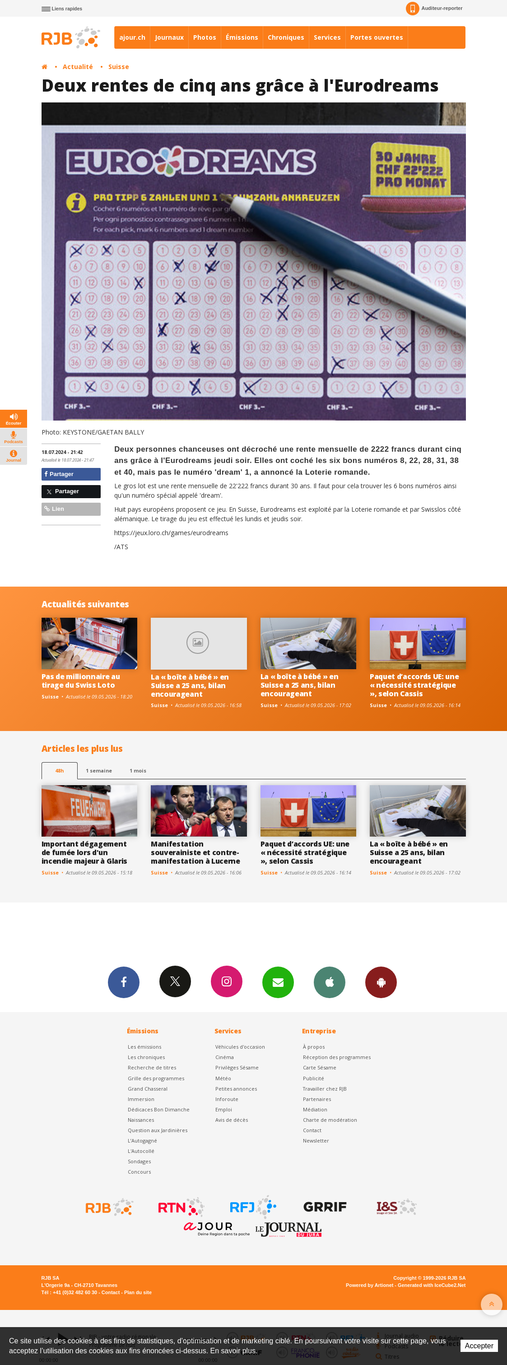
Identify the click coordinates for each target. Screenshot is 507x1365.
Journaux (169, 37)
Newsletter (316, 1140)
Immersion (141, 1099)
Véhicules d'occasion (240, 1047)
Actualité (78, 66)
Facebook (124, 982)
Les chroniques (146, 1057)
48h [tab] (59, 770)
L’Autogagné (142, 1140)
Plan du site (138, 1292)
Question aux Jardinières (157, 1130)
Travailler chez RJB (325, 1089)
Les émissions (144, 1047)
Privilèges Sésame (237, 1067)
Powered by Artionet (369, 1285)
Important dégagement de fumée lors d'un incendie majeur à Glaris (84, 852)
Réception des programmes (337, 1057)
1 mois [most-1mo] (138, 770)
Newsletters (278, 982)
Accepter (479, 1346)
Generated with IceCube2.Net (431, 1285)
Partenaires (317, 1099)
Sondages (139, 1161)
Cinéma (224, 1057)
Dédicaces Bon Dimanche (159, 1109)
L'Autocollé (141, 1151)
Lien (54, 508)
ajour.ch (132, 37)
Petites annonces (236, 1089)
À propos (314, 1047)
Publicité (313, 1078)
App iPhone (329, 982)
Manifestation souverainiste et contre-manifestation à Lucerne (195, 852)
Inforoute (226, 1099)
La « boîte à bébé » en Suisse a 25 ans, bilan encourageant (190, 685)
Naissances (141, 1120)
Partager (59, 474)
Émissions (242, 37)
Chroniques (286, 37)
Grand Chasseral (147, 1089)
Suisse (118, 66)
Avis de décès (231, 1120)
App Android (381, 982)
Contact (312, 1130)
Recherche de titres (152, 1067)
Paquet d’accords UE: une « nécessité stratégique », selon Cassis (414, 685)
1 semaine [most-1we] (99, 770)
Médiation (315, 1109)
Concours (139, 1172)
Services (327, 37)
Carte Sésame (319, 1067)
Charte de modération (330, 1120)
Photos (204, 37)
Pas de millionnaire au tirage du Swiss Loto (81, 680)
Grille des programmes (156, 1078)
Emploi (223, 1109)
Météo (223, 1078)
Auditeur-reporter (434, 8)
